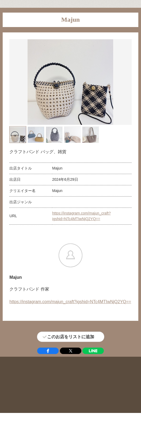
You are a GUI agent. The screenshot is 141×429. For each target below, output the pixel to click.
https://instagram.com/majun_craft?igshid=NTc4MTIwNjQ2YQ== (70, 301)
